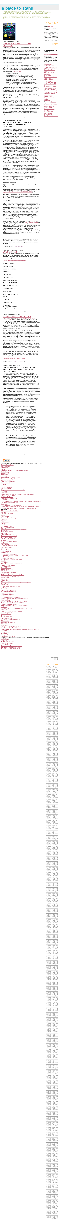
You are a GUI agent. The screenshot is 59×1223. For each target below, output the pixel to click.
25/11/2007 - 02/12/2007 (52, 832)
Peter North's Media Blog (7, 594)
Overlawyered (4, 584)
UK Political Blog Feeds (7, 641)
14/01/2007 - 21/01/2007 (52, 793)
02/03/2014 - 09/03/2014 (52, 1201)
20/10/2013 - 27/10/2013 (52, 1179)
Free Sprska (4, 504)
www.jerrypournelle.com (31, 222)
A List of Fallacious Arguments (9, 545)
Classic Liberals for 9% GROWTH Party (14, 358)
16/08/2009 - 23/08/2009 (52, 936)
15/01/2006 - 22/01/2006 (52, 733)
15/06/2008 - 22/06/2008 (52, 862)
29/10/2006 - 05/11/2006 (52, 780)
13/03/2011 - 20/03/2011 (52, 1024)
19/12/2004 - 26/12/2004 (52, 674)
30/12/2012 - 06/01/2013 (52, 1139)
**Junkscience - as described (9, 536)
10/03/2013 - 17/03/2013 (52, 1152)
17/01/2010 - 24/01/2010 (52, 963)
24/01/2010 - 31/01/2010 (52, 965)
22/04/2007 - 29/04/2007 (52, 809)
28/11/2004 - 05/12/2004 (52, 670)
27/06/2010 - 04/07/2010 (52, 992)
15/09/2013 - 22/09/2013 (52, 1173)
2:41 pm (15, 117)
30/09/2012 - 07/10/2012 (52, 1123)
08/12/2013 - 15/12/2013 (52, 1187)
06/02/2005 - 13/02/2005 (52, 682)
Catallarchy (47, 110)
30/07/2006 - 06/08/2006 (52, 765)
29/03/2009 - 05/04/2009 (52, 911)
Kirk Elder (3, 540)
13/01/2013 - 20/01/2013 (52, 1142)
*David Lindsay (5, 472)
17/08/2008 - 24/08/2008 (52, 873)
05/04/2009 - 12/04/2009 (52, 913)
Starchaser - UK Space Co (8, 622)
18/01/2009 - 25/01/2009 (52, 899)
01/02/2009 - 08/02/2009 (52, 901)
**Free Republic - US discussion (32, 501)
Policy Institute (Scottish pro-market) (11, 597)
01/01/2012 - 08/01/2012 (52, 1075)
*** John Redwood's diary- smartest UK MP (12, 602)
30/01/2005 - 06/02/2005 (52, 681)
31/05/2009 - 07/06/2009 (52, 923)
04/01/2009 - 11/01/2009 (52, 897)
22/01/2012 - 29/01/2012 (52, 1078)
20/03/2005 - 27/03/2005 (52, 690)
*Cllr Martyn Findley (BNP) (8, 495)
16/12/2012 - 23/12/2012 (52, 1137)
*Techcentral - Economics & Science (11, 626)
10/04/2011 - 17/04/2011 (52, 1029)
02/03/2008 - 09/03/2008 (52, 849)
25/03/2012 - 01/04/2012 (52, 1090)
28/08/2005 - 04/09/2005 (52, 715)
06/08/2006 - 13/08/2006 (52, 767)
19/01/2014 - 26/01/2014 (52, 1194)
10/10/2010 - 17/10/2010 (52, 998)
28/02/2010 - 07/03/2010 (52, 971)
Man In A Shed (5, 550)
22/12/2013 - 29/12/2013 (52, 1190)
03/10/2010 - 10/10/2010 (52, 997)
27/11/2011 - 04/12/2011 (52, 1069)
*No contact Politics (6, 573)
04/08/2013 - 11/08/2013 (52, 1165)
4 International (48, 64)
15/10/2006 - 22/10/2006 (52, 778)
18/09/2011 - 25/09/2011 (52, 1056)
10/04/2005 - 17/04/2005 (52, 694)
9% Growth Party (49, 65)
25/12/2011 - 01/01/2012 (52, 1074)
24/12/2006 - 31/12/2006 (52, 790)
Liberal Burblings (5, 544)
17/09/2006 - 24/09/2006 (52, 773)
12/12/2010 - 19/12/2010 (52, 1009)
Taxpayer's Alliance (6, 625)
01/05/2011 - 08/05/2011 (52, 1033)
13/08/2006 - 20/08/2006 (52, 768)
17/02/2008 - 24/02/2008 (52, 847)
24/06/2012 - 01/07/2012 (52, 1106)
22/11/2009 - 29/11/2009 (52, 953)
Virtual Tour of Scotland (7, 643)
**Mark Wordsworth (6, 551)
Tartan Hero (4, 623)
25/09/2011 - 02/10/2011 (52, 1057)
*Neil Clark (4, 570)
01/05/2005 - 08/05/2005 (52, 697)
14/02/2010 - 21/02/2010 (52, 968)
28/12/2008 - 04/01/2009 (52, 895)
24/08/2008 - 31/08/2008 (52, 874)
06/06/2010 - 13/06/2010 (52, 988)
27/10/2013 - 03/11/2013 (52, 1180)
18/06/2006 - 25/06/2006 (52, 760)
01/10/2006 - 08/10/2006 (52, 775)
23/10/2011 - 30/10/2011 (52, 1062)
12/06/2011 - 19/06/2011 (52, 1040)
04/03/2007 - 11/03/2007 (52, 801)
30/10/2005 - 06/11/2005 (52, 720)
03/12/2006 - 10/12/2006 (52, 786)
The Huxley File (5, 516)
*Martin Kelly (4, 552)
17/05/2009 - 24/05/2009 (52, 920)
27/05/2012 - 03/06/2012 (52, 1101)
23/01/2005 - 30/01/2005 (52, 680)
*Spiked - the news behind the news (10, 619)
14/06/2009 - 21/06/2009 (52, 925)
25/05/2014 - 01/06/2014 (52, 1212)
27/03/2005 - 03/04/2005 (52, 691)
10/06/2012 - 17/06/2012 (52, 1103)
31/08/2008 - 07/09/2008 (52, 875)
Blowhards (47, 100)
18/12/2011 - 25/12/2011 (52, 1072)
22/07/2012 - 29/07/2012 (52, 1111)
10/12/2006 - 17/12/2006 (52, 788)
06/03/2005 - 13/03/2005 (52, 687)
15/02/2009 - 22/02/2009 (52, 904)
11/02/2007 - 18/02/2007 (52, 797)
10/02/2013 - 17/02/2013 (52, 1147)
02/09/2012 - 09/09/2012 (52, 1118)
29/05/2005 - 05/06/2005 (52, 702)
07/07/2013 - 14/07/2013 (52, 1160)
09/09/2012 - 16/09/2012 (52, 1119)
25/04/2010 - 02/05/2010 (52, 981)
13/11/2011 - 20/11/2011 (52, 1066)
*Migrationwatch (5, 562)
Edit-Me (56, 658)
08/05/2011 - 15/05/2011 (52, 1034)
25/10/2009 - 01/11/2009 (52, 949)
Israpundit (3, 520)
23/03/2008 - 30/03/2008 (52, 853)
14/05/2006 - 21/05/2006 (52, 754)
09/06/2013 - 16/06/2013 (52, 1155)
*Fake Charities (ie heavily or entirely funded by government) (17, 494)
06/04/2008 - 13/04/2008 (52, 856)
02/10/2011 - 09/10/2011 (52, 1059)
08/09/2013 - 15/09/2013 (52, 1171)
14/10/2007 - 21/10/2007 (52, 825)
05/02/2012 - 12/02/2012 (52, 1081)
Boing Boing (47, 102)
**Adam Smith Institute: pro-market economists (50, 68)
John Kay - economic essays (8, 537)
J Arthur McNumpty (6, 566)
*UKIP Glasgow (5, 639)
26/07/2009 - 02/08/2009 (52, 932)
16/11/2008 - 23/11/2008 (52, 888)
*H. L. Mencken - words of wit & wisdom (11, 559)
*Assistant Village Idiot (50, 82)
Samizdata (4, 607)
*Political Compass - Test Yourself (10, 598)
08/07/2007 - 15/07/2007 (52, 822)
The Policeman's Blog (7, 595)
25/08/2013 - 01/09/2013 (52, 1169)
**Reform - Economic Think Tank (10, 604)
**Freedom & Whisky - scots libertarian (11, 505)
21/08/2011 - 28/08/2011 (52, 1052)
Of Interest (4, 579)
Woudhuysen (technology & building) (11, 647)
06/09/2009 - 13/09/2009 (52, 940)
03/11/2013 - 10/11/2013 (52, 1181)
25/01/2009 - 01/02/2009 (52, 900)
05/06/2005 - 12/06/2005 (52, 703)
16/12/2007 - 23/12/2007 (52, 836)
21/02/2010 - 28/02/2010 (52, 970)
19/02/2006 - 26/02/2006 (52, 739)
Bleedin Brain (48, 96)
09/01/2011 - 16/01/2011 (52, 1014)
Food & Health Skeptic (7, 497)
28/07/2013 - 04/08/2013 (52, 1164)
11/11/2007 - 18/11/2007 (52, 830)
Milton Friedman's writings (8, 565)
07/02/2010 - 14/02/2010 (52, 967)
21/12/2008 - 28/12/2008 (52, 894)
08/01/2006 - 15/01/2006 (52, 732)
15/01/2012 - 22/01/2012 (52, 1077)
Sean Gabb (4, 609)
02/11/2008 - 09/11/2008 (52, 887)
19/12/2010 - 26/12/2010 (52, 1010)
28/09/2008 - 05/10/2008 (52, 880)
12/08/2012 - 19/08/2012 (52, 1114)
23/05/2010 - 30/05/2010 (52, 986)
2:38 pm (15, 454)
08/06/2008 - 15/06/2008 (52, 861)
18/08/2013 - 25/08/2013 (52, 1168)
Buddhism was (16, 71)
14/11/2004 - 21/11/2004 (52, 668)
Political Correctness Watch (8, 591)
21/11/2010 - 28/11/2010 (52, 1005)
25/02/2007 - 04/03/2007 (52, 800)
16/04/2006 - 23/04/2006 (52, 749)
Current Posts (54, 1218)
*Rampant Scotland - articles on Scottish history (14, 601)
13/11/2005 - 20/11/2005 (52, 722)
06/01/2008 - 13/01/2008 (52, 840)
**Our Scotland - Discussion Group (10, 586)
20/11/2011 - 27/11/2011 (52, 1067)
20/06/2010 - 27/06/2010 (52, 991)
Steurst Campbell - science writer (49, 107)
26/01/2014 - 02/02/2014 (52, 1195)
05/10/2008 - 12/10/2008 (52, 882)
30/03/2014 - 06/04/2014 (52, 1206)
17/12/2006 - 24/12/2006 (52, 789)
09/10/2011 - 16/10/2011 (52, 1060)
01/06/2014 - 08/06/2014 (52, 1213)
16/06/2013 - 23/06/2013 (52, 1156)
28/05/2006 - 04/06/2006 (52, 757)
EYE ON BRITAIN (10, 252)
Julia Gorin (4, 533)
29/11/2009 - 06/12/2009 (52, 955)
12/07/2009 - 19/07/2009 (52, 930)
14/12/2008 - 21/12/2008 (52, 893)
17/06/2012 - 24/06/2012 (52, 1104)
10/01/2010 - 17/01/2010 (52, 962)
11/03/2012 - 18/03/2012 (52, 1087)
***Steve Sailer (5, 621)
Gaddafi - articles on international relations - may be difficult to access (20, 506)
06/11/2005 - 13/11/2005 (52, 721)
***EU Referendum (6, 488)
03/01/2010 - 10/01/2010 (52, 961)
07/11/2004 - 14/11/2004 (52, 666)
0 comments (20, 117)
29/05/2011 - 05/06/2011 (52, 1038)
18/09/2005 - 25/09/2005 (52, 717)
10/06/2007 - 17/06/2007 (52, 817)
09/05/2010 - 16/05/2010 (52, 983)
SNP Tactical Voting (6, 614)
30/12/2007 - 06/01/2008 (52, 838)
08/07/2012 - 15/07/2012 (52, 1108)
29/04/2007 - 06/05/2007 (52, 810)
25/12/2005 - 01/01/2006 (52, 729)
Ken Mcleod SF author (7, 556)
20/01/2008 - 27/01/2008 (52, 842)
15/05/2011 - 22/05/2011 (52, 1035)
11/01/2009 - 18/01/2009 (52, 898)
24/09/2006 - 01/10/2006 (52, 774)
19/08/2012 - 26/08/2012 (52, 1116)
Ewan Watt (4, 491)
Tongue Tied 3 (5, 633)
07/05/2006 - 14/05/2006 (52, 753)
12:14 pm (16, 311)
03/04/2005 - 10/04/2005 (52, 692)
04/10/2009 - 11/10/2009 (52, 945)
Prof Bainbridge (23, 598)
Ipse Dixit (3, 523)
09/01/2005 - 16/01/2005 (52, 677)
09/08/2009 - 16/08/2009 (52, 935)
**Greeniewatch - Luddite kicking (10, 511)
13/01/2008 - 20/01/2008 (52, 841)
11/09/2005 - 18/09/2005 (52, 716)
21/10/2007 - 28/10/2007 (52, 826)
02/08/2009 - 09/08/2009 (52, 934)
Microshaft (3, 561)
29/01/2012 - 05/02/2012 (52, 1080)
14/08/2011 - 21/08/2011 (52, 1051)
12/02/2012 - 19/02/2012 (52, 1082)
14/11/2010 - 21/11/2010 (52, 1004)
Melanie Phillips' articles (7, 558)
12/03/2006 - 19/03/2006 (52, 743)
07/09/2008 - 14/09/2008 (52, 877)
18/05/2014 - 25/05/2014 (52, 1211)
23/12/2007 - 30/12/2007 (52, 837)
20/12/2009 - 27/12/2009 (52, 958)
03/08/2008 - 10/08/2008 (52, 871)
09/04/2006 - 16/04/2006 (52, 748)
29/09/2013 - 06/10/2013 (52, 1175)
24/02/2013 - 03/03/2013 (52, 1149)
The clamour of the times (51, 116)
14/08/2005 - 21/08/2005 (52, 712)
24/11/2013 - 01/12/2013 (52, 1185)
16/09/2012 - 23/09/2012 (52, 1121)
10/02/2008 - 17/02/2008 (52, 846)
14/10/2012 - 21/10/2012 (52, 1126)
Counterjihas (4, 467)
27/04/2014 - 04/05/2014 (52, 1207)
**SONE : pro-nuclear (6, 616)
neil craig (50, 26)
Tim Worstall (4, 630)
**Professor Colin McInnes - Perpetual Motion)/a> (14, 555)
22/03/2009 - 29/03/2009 (52, 910)
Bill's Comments (48, 95)
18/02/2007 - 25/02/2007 (52, 799)
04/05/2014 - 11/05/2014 (52, 1208)
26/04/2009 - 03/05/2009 (52, 916)
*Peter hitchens (5, 589)
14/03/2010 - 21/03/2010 (52, 973)
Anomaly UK (47, 75)
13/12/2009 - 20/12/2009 (52, 957)
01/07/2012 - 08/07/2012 (52, 1107)
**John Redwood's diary (7, 531)
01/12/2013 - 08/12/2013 (52, 1186)
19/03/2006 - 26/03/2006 (52, 744)
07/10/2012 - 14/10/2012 (52, 1124)
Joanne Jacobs (5, 530)
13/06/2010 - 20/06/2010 (52, 989)
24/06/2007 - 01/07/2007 (52, 820)
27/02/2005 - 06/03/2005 (52, 686)
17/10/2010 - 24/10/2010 (52, 999)
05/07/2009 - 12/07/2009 (52, 929)
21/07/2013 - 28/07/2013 (52, 1163)
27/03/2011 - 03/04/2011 (52, 1026)
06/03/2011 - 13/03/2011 (52, 1023)
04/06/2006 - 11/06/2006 (52, 758)
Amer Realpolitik (48, 79)
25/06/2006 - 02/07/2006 (52, 762)
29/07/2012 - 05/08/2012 (52, 1112)
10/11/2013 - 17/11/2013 (52, 1182)
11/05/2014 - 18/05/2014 (52, 1210)
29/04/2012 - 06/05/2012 (52, 1096)
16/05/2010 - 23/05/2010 (52, 984)
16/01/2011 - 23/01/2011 (52, 1015)
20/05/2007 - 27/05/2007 (52, 814)
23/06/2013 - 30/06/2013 (52, 1158)
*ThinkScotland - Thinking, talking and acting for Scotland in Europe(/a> (20, 629)
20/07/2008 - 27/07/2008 (52, 868)
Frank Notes (4, 499)
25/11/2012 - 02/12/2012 (52, 1133)
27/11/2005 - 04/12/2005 (52, 724)
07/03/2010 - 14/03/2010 (52, 972)
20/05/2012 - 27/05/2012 (52, 1100)
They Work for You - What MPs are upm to (12, 628)
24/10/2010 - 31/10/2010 (52, 1001)
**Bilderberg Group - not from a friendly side (50, 93)
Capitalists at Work (49, 109)
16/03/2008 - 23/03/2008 (52, 852)
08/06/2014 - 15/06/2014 (52, 1215)
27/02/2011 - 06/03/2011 (52, 1022)
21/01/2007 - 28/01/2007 (52, 794)
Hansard (3, 515)
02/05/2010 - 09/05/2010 (52, 982)
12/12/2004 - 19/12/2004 (52, 672)
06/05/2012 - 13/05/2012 (52, 1097)
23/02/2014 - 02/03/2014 (52, 1200)
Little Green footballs (6, 547)
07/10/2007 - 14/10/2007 (52, 823)
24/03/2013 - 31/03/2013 (52, 1154)
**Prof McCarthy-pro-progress (9, 554)
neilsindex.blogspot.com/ (51, 54)
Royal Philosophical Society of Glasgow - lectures (14, 605)
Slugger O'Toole (5, 583)
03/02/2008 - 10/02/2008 (52, 845)
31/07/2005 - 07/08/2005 (52, 710)
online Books (4, 580)
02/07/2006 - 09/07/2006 (52, 763)
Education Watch (5, 483)
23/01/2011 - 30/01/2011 (52, 1017)
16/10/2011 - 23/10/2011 (52, 1061)
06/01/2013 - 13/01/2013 (52, 1140)
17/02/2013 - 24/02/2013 (52, 1148)
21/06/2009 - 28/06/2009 (52, 926)
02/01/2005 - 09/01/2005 (52, 676)
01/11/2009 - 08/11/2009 (52, 950)
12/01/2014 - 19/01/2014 (52, 1192)
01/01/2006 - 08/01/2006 (52, 731)
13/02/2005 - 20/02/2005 (52, 684)
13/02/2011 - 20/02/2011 (52, 1019)
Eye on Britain (4, 492)
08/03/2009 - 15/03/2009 (52, 908)
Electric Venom (5, 485)
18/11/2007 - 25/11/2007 (52, 831)
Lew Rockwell (4, 543)
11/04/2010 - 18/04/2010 (52, 978)
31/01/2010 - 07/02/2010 (52, 966)
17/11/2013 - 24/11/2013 (52, 1184)
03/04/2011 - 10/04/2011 (52, 1028)
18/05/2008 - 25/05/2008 (52, 857)
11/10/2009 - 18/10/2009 (52, 946)
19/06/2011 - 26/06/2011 (52, 1041)
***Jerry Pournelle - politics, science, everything (14, 529)
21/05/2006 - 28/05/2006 (52, 755)
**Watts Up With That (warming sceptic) (11, 646)
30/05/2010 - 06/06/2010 (52, 987)
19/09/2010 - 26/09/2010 (52, 994)
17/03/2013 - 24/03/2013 (52, 1153)
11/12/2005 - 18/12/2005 (52, 727)
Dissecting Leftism (6, 480)
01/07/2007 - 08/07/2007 (52, 821)
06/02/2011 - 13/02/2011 (52, 1018)
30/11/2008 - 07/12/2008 (52, 890)
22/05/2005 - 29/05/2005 (52, 701)
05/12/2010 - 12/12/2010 (52, 1008)
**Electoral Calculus (6, 487)
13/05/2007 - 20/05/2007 (52, 812)
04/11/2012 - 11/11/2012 (52, 1129)
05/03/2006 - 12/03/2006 (52, 742)
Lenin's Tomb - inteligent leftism (9, 541)
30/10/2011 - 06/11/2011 (52, 1064)
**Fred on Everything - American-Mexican (12, 501)
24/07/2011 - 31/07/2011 (52, 1048)
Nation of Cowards (6, 568)
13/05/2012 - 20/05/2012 (52, 1098)
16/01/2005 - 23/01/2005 (52, 679)
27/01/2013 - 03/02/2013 (52, 1144)
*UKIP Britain (4, 640)
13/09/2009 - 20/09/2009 (52, 941)
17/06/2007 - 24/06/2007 (52, 819)
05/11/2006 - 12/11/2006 (52, 781)
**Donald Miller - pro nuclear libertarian (11, 563)
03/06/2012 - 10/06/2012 (52, 1102)
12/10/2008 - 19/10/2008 (52, 883)
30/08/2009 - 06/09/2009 (52, 939)
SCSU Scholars (27, 608)
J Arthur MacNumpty (6, 526)
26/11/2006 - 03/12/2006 (52, 785)
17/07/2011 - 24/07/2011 (52, 1046)
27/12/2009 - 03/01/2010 (52, 960)
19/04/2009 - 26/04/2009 (52, 915)
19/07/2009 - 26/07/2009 (52, 931)
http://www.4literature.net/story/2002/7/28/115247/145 (17, 192)
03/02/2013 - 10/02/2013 (52, 1145)
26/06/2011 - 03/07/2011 (52, 1043)
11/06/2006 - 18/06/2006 (52, 759)
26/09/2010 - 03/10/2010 (52, 996)
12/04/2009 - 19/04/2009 (52, 914)
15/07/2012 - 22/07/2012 (52, 1109)
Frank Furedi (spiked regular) (9, 498)
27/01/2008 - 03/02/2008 (52, 843)
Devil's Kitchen (5, 476)
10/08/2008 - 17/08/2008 (52, 872)
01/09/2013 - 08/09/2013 (52, 1170)
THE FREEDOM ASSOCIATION (9, 502)
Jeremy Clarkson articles (7, 527)
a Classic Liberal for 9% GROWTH (17, 316)
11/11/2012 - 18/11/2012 (52, 1130)
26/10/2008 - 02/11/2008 (52, 885)
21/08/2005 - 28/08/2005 (52, 713)
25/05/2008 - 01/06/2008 (52, 858)
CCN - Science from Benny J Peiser (49, 113)
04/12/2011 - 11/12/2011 (52, 1070)
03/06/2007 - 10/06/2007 (52, 816)
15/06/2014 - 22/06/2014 (52, 1216)
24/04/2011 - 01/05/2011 (52, 1031)
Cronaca (3, 469)
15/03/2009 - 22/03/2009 (52, 909)
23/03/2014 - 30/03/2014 (52, 1205)
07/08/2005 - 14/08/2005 (52, 711)
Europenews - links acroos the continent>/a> (13, 490)
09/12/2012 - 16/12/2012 (52, 1135)
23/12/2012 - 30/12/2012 (52, 1138)
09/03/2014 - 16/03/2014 (52, 1202)
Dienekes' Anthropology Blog (8, 479)
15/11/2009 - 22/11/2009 (52, 952)
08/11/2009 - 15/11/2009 (52, 951)
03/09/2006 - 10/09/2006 (52, 770)
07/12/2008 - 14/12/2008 (52, 892)
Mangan (3, 548)
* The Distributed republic (8, 481)
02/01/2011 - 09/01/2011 (52, 1013)
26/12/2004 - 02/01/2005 (52, 675)
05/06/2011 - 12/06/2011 (52, 1039)
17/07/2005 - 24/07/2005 (52, 707)
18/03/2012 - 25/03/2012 (52, 1088)
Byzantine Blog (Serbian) (51, 104)
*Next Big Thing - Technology (9, 572)
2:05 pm (15, 246)
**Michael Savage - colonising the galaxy (12, 608)
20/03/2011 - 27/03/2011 (52, 1025)
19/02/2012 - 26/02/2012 (52, 1083)
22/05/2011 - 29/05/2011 (52, 1036)
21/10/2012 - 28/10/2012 (52, 1127)
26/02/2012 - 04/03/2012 (52, 1085)
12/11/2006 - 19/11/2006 (52, 783)
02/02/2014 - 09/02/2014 (52, 1196)
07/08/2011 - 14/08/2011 (52, 1050)
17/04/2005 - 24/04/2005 (52, 695)
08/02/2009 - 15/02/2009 (52, 903)
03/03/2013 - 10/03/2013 (52, 1150)
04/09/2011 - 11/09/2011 (52, 1054)
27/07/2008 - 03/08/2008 (52, 869)
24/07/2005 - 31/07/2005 (52, 708)
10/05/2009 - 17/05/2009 (52, 919)
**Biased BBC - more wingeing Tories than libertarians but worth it (50, 89)
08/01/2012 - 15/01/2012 (52, 1076)
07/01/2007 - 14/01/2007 (52, 791)
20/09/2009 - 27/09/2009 (52, 942)
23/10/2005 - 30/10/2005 (52, 718)
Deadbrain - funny (6, 473)
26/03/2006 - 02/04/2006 (52, 746)
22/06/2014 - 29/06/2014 (52, 1217)
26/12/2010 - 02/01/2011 (52, 1012)
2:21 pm (15, 361)
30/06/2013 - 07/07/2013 (52, 1159)
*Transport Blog (5, 634)
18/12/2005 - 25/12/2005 (52, 728)
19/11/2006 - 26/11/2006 (52, 784)
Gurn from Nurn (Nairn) (7, 513)
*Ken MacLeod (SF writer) (8, 538)
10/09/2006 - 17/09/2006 (52, 771)
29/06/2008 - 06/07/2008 (52, 864)
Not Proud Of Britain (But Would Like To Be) (13, 575)
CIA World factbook (49, 111)
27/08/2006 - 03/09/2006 (52, 769)
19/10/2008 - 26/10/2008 (52, 884)
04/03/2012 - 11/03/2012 (52, 1086)
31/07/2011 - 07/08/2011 (52, 1049)
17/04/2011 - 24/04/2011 (52, 1030)
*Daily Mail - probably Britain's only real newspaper (14, 470)
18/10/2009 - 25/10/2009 (52, 947)
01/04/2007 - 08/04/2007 (52, 806)
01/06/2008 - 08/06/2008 (52, 859)
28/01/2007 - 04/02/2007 (52, 795)
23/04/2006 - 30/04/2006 (52, 750)
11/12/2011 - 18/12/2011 (52, 1071)
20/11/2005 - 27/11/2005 (52, 723)
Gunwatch (3, 512)
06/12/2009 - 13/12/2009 (52, 956)
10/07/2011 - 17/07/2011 (52, 1045)
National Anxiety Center (7, 569)
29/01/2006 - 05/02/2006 (52, 736)
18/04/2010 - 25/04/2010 (52, 979)
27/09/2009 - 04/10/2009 (52, 944)
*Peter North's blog (6, 593)
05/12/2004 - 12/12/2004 (52, 671)
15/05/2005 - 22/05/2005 (52, 700)
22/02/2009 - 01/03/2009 (52, 905)
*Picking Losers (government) (9, 590)
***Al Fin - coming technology (49, 73)
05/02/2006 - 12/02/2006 (52, 737)
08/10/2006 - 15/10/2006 (52, 776)
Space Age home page (7, 618)
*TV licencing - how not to (8, 636)
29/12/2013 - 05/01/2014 (52, 1191)
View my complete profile (51, 40)
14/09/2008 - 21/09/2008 (52, 878)
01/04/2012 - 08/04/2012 (52, 1091)
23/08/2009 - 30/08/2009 (52, 937)
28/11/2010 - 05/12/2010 (52, 1007)
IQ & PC (3, 524)
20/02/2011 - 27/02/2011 (52, 1020)
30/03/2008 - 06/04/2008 (52, 854)
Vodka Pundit (4, 644)
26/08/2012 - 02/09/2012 (52, 1117)
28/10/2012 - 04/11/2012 (52, 1128)
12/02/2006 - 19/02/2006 (52, 738)
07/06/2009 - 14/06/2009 (52, 924)
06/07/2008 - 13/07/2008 (52, 866)
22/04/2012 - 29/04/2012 (52, 1095)
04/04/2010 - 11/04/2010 (52, 977)
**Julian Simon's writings (7, 534)
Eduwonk (3, 484)
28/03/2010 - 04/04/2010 (52, 976)
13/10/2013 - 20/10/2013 (52, 1178)
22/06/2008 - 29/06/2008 (52, 863)
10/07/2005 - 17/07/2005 (52, 706)
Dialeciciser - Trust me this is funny (10, 477)
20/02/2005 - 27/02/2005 (52, 685)
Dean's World (4, 474)
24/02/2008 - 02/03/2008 (52, 848)
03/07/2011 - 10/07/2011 (52, 1044)
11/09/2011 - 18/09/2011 (52, 1055)
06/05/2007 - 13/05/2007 (52, 811)
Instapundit (4, 519)
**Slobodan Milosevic (6, 612)
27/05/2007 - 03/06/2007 (52, 815)
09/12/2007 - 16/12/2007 (52, 835)
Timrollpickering (5, 632)
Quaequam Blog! (5, 600)
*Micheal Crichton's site (7, 465)
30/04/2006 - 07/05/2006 (52, 752)
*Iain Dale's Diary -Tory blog (8, 518)
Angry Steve (47, 81)
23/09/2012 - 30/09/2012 (52, 1122)
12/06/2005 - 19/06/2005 (52, 705)
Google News (54, 657)
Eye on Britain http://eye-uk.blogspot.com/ (14, 260)
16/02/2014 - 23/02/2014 (52, 1199)
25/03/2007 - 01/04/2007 (52, 805)
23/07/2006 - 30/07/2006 (52, 764)
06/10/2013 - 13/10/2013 (52, 1176)
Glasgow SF (4, 509)
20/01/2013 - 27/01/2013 (52, 1143)
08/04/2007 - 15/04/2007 (52, 807)
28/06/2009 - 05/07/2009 (52, 927)
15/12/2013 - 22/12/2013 (52, 1189)
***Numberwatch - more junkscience (10, 576)
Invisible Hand (5, 522)
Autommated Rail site (50, 86)
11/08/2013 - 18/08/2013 (52, 1166)
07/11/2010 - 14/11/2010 (52, 1003)
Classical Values (5, 466)
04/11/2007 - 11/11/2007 (52, 828)
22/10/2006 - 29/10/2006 (52, 779)
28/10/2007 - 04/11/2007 (52, 827)
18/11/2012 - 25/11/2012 (52, 1132)
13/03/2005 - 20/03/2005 (52, 689)
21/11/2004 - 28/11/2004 (52, 669)
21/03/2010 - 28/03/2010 (52, 975)
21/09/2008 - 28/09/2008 (52, 879)
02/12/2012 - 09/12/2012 (52, 1134)
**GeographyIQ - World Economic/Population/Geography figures (18, 508)
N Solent (3, 615)
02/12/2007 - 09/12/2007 (52, 833)
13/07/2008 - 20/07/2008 (52, 867)
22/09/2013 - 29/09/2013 (52, 1174)
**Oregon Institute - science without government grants (16, 582)
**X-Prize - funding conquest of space (11, 648)
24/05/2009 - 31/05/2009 (52, 921)
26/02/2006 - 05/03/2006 (52, 741)
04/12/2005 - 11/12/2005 (52, 726)
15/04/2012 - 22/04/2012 (52, 1093)
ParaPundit (4, 587)
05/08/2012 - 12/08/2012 (52, 1113)
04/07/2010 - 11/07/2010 (52, 993)
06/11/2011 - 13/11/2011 (52, 1065)
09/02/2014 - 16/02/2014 (52, 1197)
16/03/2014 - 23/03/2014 (52, 1204)
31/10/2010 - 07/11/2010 (52, 1002)
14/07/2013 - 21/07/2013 (52, 1161)
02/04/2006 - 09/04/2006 (52, 747)
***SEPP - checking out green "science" (11, 611)
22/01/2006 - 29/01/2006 (52, 734)
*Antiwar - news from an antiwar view (50, 77)
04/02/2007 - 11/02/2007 (52, 796)
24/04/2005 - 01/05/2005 (52, 696)
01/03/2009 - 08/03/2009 (52, 906)
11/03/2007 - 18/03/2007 (52, 802)
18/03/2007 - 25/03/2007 (52, 804)
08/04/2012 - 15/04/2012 (52, 1092)
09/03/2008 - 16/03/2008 (52, 851)
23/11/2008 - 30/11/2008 (52, 889)
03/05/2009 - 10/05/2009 (52, 918)
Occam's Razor (5, 577)
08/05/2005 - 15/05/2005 (52, 698)
